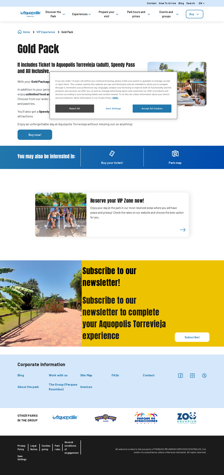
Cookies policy (46, 447)
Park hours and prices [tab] (139, 14)
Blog (181, 3)
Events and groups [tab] (169, 14)
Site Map (86, 375)
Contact (151, 3)
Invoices (86, 387)
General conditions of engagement (72, 447)
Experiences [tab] (82, 14)
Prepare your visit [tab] (109, 14)
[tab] (194, 14)
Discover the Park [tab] (55, 14)
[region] (113, 95)
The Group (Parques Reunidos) (63, 386)
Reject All (74, 108)
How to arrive (167, 3)
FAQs (115, 375)
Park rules (57, 447)
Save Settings (22, 458)
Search (190, 3)
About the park (28, 387)
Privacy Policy (21, 447)
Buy (194, 14)
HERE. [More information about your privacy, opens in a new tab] (115, 97)
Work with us (58, 375)
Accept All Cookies (152, 108)
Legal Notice (33, 447)
